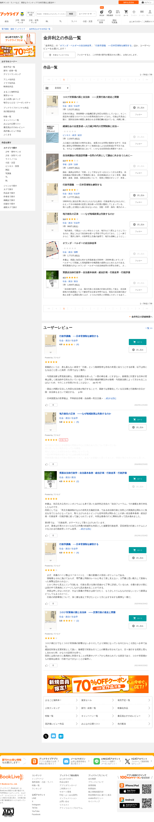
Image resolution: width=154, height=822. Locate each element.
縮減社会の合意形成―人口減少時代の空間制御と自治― (91, 126)
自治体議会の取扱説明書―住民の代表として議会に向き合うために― (97, 155)
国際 (76, 252)
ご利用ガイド (148, 21)
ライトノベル (11, 159)
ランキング (37, 788)
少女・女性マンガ (33, 21)
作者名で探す (9, 196)
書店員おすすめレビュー (14, 127)
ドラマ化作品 (9, 83)
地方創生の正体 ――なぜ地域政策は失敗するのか (88, 214)
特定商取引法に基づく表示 (99, 795)
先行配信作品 (9, 111)
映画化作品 (8, 86)
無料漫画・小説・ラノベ (42, 782)
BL (47, 21)
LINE (34, 798)
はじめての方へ (135, 21)
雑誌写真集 (114, 21)
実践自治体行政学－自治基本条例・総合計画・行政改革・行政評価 (96, 272)
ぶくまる (7, 134)
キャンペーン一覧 (11, 120)
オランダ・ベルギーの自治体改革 (75, 45)
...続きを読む (110, 398)
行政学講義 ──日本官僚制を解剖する (113, 45)
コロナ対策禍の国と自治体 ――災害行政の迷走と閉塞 (91, 97)
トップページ (37, 779)
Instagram (36, 805)
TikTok (34, 808)
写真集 (8, 173)
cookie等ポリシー (95, 798)
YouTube (35, 811)
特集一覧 (7, 116)
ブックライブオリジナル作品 (16, 108)
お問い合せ (64, 801)
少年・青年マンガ (20, 21)
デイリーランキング (12, 74)
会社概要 (92, 779)
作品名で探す (9, 193)
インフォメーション (68, 798)
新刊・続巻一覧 (10, 71)
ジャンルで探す (10, 186)
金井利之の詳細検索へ (142, 317)
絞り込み (31, 14)
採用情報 (92, 785)
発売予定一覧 (9, 67)
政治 (76, 281)
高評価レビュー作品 (12, 131)
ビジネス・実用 (12, 166)
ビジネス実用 (101, 21)
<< (49, 79)
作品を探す (64, 782)
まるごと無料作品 (11, 92)
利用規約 (92, 788)
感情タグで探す (10, 207)
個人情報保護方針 (96, 792)
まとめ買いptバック (12, 99)
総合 (7, 21)
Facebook (36, 814)
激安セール (8, 95)
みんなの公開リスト (12, 124)
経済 (80, 135)
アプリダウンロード (68, 785)
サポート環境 (65, 792)
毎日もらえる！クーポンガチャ (17, 102)
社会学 (77, 106)
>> (147, 79)
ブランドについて (96, 782)
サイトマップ (94, 801)
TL (60, 21)
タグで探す (8, 189)
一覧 (148, 328)
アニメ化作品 (9, 79)
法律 (76, 164)
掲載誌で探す (9, 200)
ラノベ (74, 21)
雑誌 (7, 170)
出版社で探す (9, 204)
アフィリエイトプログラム (71, 808)
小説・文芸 (87, 21)
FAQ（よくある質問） (69, 795)
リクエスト (64, 805)
